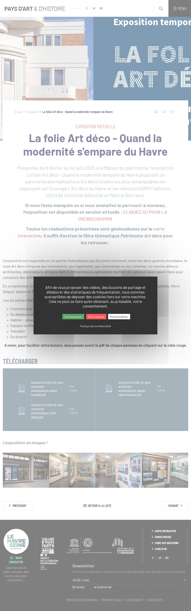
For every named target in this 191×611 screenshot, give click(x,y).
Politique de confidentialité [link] (95, 326)
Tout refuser (96, 316)
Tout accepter (73, 316)
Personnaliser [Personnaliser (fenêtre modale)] (119, 316)
